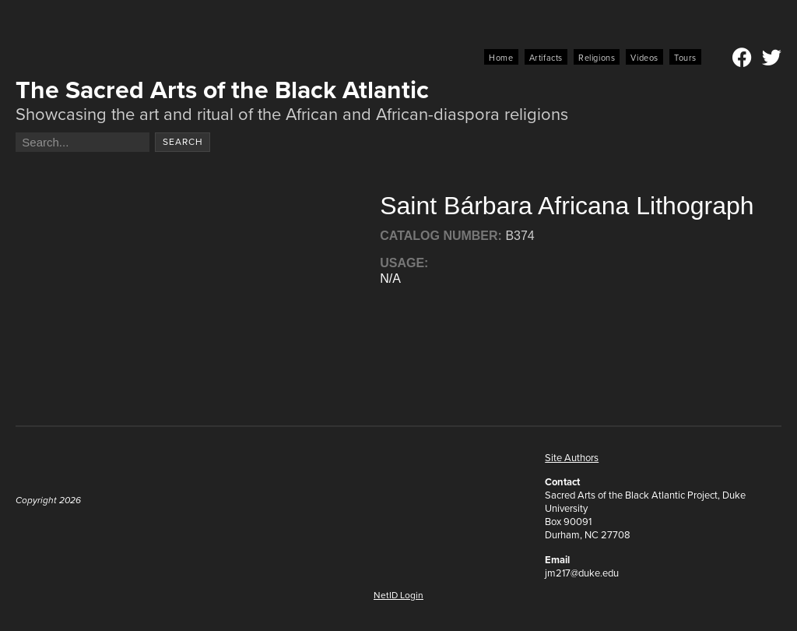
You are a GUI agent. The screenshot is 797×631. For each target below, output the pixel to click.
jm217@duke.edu (582, 573)
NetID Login (398, 595)
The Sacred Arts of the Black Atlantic (222, 89)
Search (183, 142)
